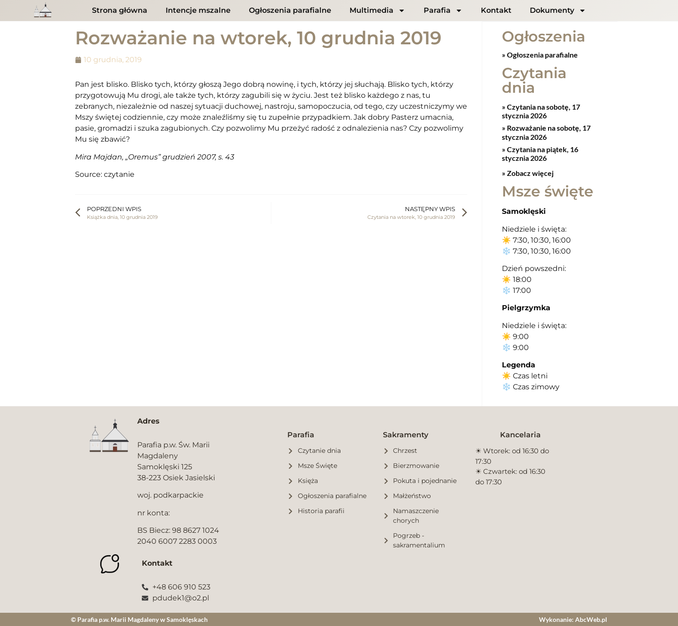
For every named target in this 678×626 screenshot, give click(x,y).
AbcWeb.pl (591, 619)
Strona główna (119, 10)
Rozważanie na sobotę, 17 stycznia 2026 (546, 131)
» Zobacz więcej (528, 172)
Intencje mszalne (198, 10)
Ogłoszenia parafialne (290, 10)
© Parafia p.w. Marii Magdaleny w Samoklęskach (139, 619)
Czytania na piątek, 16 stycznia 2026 (540, 153)
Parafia (443, 10)
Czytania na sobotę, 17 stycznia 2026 (541, 110)
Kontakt (496, 10)
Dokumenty (558, 10)
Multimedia (377, 10)
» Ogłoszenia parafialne (540, 54)
